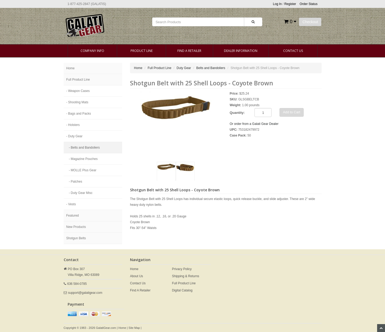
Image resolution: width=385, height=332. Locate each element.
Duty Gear (184, 68)
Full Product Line (78, 79)
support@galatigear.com (85, 293)
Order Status (308, 4)
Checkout (310, 22)
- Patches (75, 181)
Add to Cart (291, 112)
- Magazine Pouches (83, 159)
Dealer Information (240, 50)
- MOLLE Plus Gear (83, 170)
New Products (76, 227)
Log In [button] (277, 4)
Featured (72, 215)
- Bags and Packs (78, 113)
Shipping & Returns (185, 276)
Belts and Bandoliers (210, 68)
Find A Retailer (189, 50)
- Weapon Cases (78, 91)
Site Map (134, 327)
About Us (136, 276)
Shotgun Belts (76, 238)
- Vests (71, 204)
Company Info (92, 50)
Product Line (142, 50)
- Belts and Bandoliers (84, 147)
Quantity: (237, 113)
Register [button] (290, 4)
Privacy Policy (182, 269)
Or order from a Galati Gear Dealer (254, 124)
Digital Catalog (182, 290)
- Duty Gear (74, 136)
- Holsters (73, 125)
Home (70, 68)
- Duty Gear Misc (81, 193)
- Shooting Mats (77, 102)
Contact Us (293, 50)
